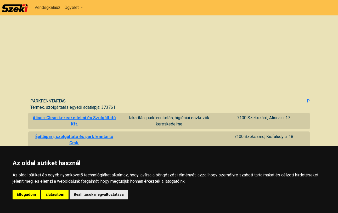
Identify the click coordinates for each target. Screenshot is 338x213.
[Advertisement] (170, 58)
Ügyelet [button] (72, 7)
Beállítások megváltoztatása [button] (99, 194)
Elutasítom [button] (55, 194)
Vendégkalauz (47, 7)
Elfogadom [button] (26, 194)
